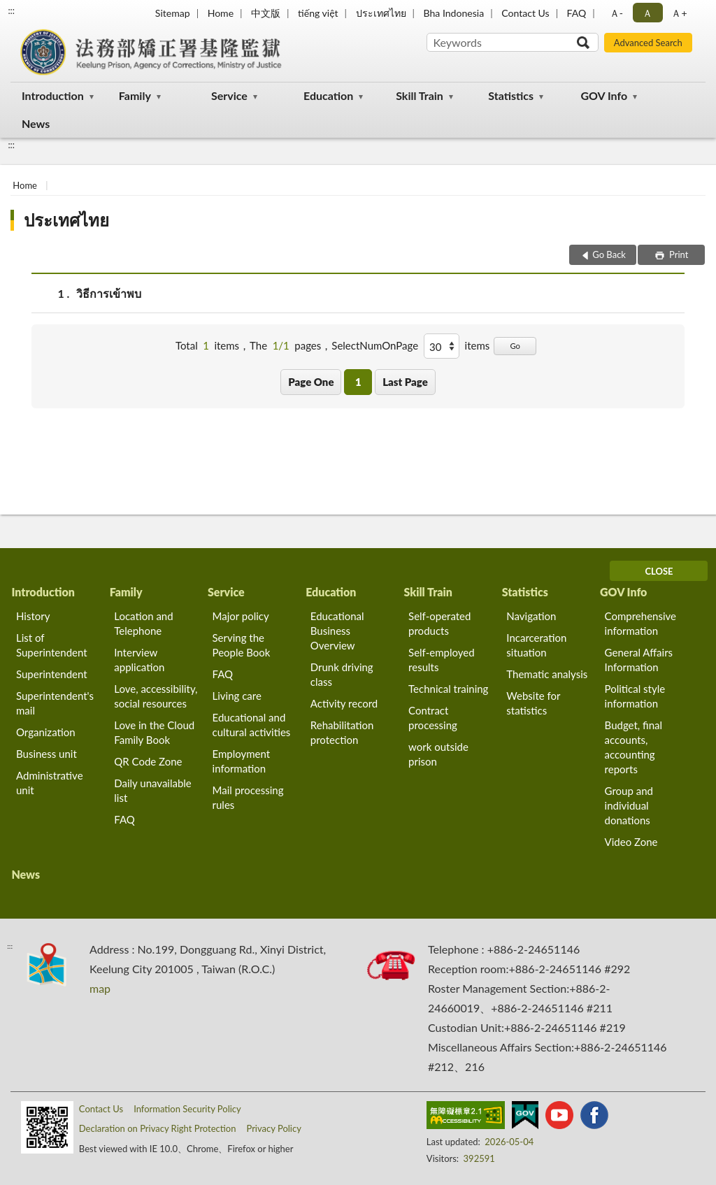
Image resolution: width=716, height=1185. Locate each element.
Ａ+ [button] (679, 13)
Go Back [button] (609, 254)
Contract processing (432, 717)
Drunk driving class (341, 674)
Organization (46, 732)
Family (135, 95)
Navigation (531, 616)
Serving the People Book (242, 645)
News (36, 123)
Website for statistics (533, 703)
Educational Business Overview (337, 631)
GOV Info (603, 95)
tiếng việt (318, 13)
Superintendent (51, 674)
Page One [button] (311, 381)
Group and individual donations (629, 805)
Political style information (635, 696)
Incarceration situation (536, 645)
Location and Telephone (143, 623)
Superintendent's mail (55, 703)
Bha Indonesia (454, 13)
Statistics (511, 95)
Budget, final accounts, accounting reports (633, 747)
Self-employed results (441, 659)
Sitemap (172, 13)
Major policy (241, 616)
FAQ (577, 13)
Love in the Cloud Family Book (154, 732)
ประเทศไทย (381, 13)
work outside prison (438, 754)
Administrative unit (49, 782)
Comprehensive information (640, 623)
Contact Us (525, 13)
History (33, 616)
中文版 (265, 13)
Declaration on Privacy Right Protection (157, 1128)
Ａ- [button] (616, 13)
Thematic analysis (546, 674)
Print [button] (678, 254)
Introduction (53, 95)
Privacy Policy (273, 1128)
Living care (237, 695)
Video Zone (631, 841)
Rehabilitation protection (342, 732)
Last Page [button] (405, 381)
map (100, 988)
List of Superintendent (51, 645)
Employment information (242, 761)
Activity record (344, 703)
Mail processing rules (248, 797)
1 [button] (358, 381)
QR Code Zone (148, 761)
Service (229, 95)
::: (11, 10)
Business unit (46, 753)
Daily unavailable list (153, 790)
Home (221, 13)
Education (328, 95)
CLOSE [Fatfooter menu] (659, 571)
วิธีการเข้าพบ (108, 293)
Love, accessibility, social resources (155, 696)
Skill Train (419, 95)
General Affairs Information (639, 659)
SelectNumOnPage (374, 345)
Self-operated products (439, 623)
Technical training (448, 688)
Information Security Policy (187, 1108)
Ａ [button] (647, 13)
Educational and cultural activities (252, 724)
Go (515, 345)
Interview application (139, 659)
